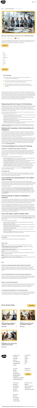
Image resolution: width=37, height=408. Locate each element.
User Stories (15, 371)
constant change (6, 192)
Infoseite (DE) (15, 358)
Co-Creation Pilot (16, 399)
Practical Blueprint (5, 57)
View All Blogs (31, 305)
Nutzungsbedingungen (5, 406)
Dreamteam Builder (16, 373)
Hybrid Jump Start (16, 397)
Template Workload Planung (17, 379)
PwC (2, 252)
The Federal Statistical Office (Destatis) (8, 249)
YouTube (26, 361)
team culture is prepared (27, 217)
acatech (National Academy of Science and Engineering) (12, 257)
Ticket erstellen (15, 387)
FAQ (3, 65)
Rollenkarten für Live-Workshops (18, 377)
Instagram (26, 358)
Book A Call (15, 389)
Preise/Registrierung (16, 363)
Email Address (28, 370)
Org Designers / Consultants (29, 389)
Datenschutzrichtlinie (13, 406)
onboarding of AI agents (27, 167)
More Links (4, 63)
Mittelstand (26, 384)
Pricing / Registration (16, 361)
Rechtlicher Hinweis (20, 406)
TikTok (26, 360)
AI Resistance (5, 54)
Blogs (3, 8)
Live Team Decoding (16, 400)
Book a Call (5, 45)
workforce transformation (6, 125)
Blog (25, 363)
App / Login (15, 360)
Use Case (4, 60)
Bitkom (3, 255)
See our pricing (4, 237)
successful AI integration (10, 143)
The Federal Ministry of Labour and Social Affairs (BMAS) (12, 246)
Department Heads (28, 387)
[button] (32, 2)
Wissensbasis (15, 384)
